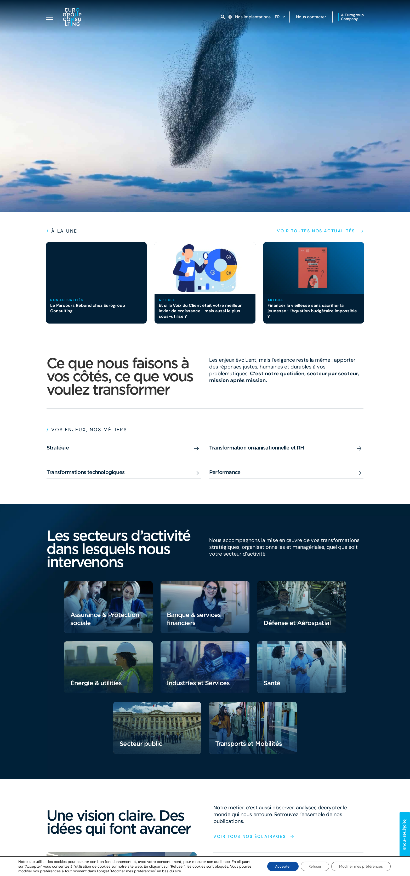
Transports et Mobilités (248, 743)
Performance (224, 472)
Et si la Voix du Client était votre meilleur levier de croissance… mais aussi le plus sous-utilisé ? (200, 311)
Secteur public (140, 743)
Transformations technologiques (85, 472)
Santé (272, 683)
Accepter (283, 866)
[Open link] (223, 17)
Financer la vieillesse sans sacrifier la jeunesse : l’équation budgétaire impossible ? (312, 311)
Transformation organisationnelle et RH (256, 448)
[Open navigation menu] (49, 17)
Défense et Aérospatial (297, 623)
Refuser (315, 866)
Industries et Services (198, 683)
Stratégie (58, 448)
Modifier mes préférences (361, 866)
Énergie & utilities (96, 683)
